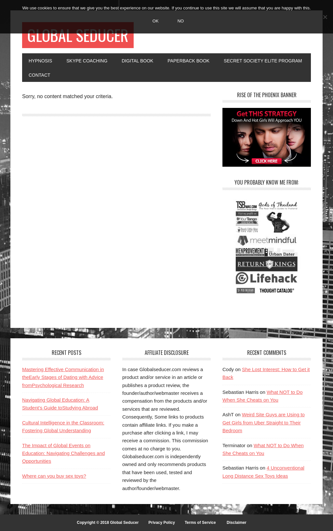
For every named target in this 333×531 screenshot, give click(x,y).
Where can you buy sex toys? (54, 476)
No (181, 21)
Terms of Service (200, 522)
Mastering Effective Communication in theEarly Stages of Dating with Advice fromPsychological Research (63, 377)
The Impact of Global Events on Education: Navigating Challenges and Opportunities (63, 453)
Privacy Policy (161, 522)
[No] (325, 17)
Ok (156, 21)
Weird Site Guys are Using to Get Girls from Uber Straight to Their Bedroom (263, 422)
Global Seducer (77, 34)
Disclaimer (236, 522)
